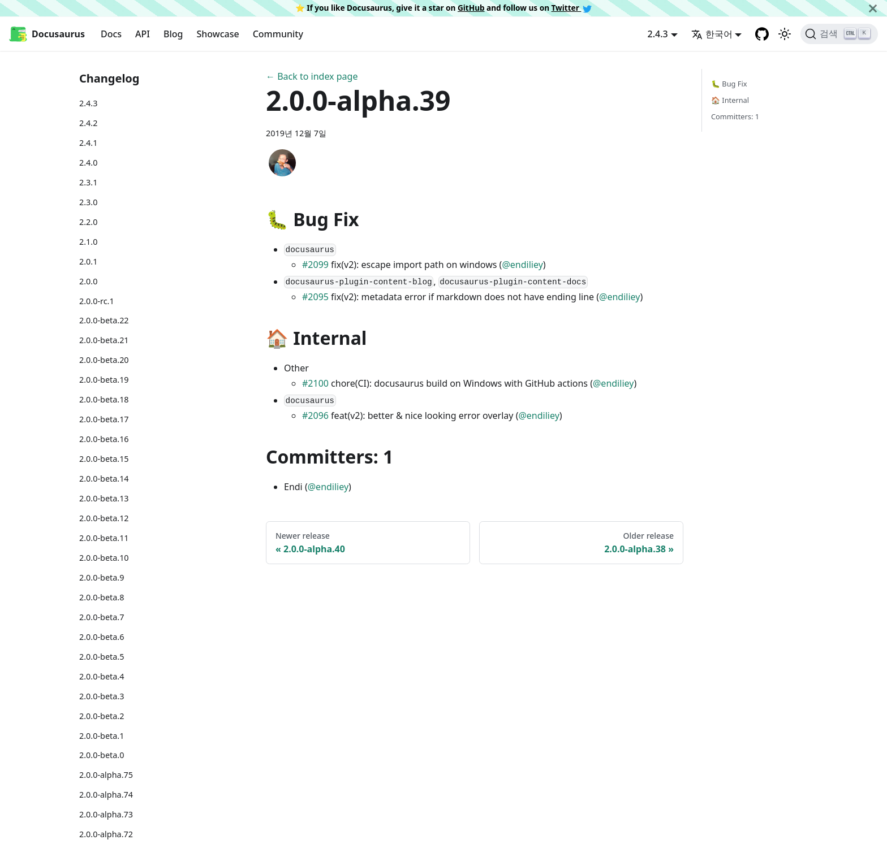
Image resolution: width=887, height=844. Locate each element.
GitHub (471, 7)
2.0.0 (88, 281)
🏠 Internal (730, 100)
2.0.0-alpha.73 (106, 814)
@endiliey (522, 264)
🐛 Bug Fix (729, 84)
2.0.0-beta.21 (104, 340)
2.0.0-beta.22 (104, 320)
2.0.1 (88, 261)
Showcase (217, 34)
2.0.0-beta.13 (104, 498)
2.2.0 (88, 222)
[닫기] (873, 8)
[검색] (839, 34)
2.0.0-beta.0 (101, 755)
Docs (111, 34)
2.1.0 (88, 241)
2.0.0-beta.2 (101, 716)
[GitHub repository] (762, 34)
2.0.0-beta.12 (104, 518)
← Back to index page (312, 76)
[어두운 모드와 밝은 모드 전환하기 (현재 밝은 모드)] (785, 34)
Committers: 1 (735, 116)
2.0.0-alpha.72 (106, 834)
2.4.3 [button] (658, 34)
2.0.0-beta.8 (101, 597)
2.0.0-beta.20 (104, 359)
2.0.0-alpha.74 (106, 794)
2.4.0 (88, 162)
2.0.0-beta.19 (104, 379)
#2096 (315, 415)
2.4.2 (88, 123)
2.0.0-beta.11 (104, 538)
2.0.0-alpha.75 (106, 774)
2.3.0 (88, 202)
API (142, 34)
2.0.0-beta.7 (101, 617)
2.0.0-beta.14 (104, 478)
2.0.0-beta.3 (101, 696)
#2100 (315, 383)
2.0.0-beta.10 (104, 557)
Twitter (572, 7)
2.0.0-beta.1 (101, 735)
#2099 (315, 264)
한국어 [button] (712, 34)
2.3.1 (88, 182)
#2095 (315, 297)
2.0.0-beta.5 (101, 656)
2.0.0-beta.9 (101, 577)
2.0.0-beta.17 (104, 419)
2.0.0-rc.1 (96, 301)
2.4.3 (88, 103)
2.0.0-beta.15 (104, 458)
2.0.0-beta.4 (101, 676)
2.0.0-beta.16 (104, 439)
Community (278, 34)
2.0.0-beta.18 (104, 399)
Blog (173, 34)
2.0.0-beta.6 (101, 636)
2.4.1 (88, 142)
